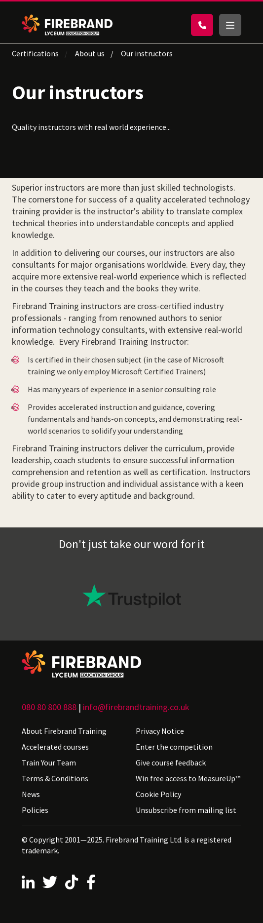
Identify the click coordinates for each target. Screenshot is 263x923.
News (31, 794)
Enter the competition (174, 747)
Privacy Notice (160, 731)
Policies (35, 810)
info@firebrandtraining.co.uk (136, 707)
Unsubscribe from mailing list (186, 810)
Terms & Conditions (55, 778)
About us (90, 53)
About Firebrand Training (64, 731)
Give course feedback (171, 762)
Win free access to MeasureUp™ (188, 778)
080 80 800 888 (49, 707)
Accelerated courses (55, 747)
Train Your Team (49, 762)
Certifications (35, 53)
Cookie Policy (158, 794)
